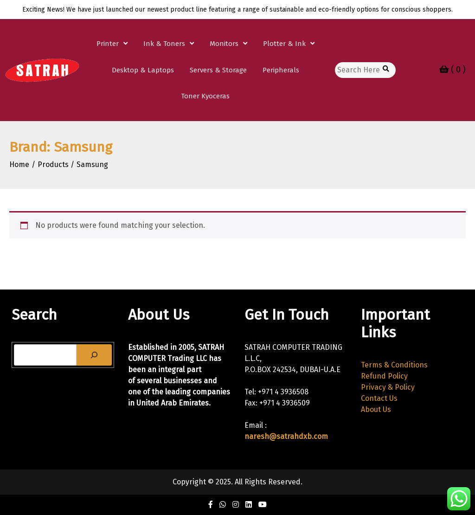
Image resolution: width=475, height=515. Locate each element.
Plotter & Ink (284, 43)
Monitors (224, 43)
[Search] (94, 355)
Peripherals (281, 70)
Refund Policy (384, 376)
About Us (376, 409)
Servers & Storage (218, 70)
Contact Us (379, 398)
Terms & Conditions (394, 364)
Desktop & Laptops (143, 70)
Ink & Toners (164, 43)
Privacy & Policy (388, 387)
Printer (107, 43)
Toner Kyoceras (205, 96)
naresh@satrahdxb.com (286, 436)
